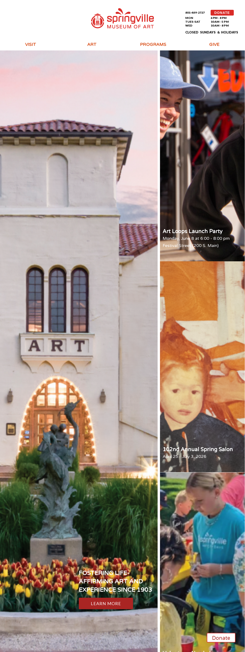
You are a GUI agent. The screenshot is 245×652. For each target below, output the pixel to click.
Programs (153, 44)
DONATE (222, 13)
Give (214, 44)
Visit (30, 44)
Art (91, 44)
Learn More (106, 603)
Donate (221, 638)
